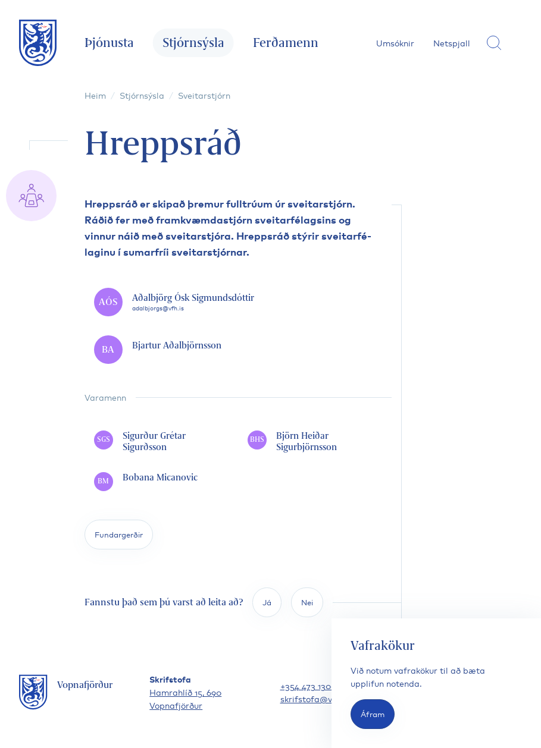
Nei (307, 602)
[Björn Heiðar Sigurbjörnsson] (315, 442)
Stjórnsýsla (193, 42)
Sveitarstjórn (204, 94)
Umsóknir (395, 42)
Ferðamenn (285, 42)
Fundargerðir (119, 534)
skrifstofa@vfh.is (314, 698)
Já (266, 602)
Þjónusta (109, 42)
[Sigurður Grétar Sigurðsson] (161, 442)
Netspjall (451, 42)
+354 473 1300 (308, 685)
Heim (95, 94)
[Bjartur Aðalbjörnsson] (238, 349)
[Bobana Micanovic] (161, 482)
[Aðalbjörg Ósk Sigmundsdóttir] (238, 302)
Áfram (372, 714)
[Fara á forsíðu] (38, 43)
